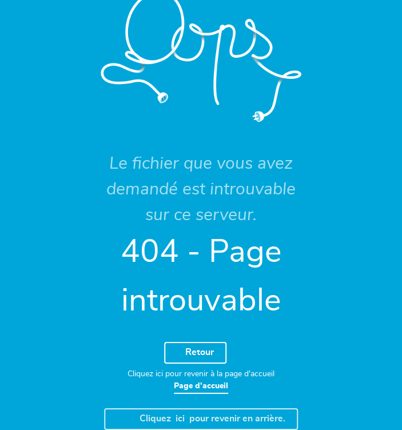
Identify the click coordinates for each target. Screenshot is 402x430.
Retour (194, 353)
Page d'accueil (201, 386)
